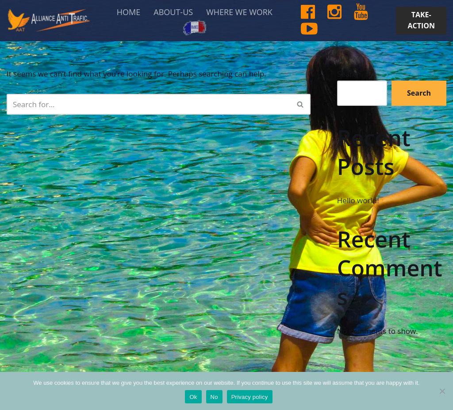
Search (349, 74)
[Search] (149, 104)
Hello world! (358, 200)
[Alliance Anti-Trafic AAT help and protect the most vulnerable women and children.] (48, 20)
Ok (193, 397)
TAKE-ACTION (421, 20)
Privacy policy (249, 397)
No (214, 397)
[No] (442, 391)
